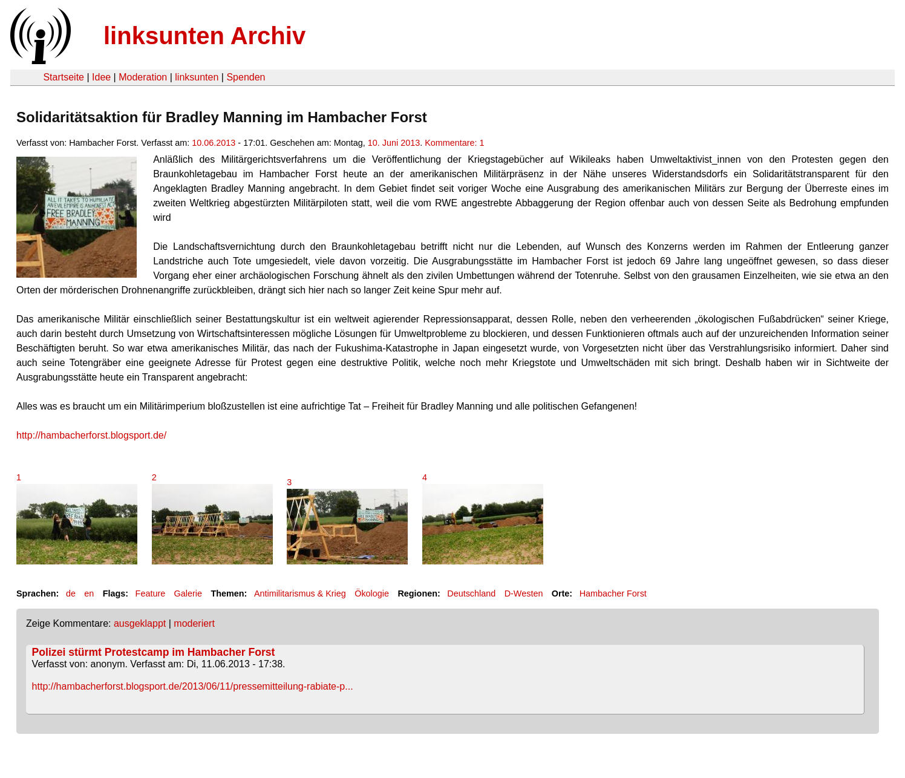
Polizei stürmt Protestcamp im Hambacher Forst (153, 652)
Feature (151, 593)
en (89, 593)
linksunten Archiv (204, 35)
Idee (101, 77)
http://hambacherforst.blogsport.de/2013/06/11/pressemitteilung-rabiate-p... (192, 686)
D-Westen (524, 593)
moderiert (194, 623)
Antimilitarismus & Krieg (300, 593)
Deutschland (471, 593)
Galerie (188, 593)
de (71, 593)
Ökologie (371, 593)
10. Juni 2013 (394, 143)
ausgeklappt (140, 623)
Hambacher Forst (613, 593)
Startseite (63, 77)
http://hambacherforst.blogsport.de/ (91, 435)
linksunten (196, 77)
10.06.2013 (213, 143)
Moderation (143, 77)
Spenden (245, 77)
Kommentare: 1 (454, 143)
